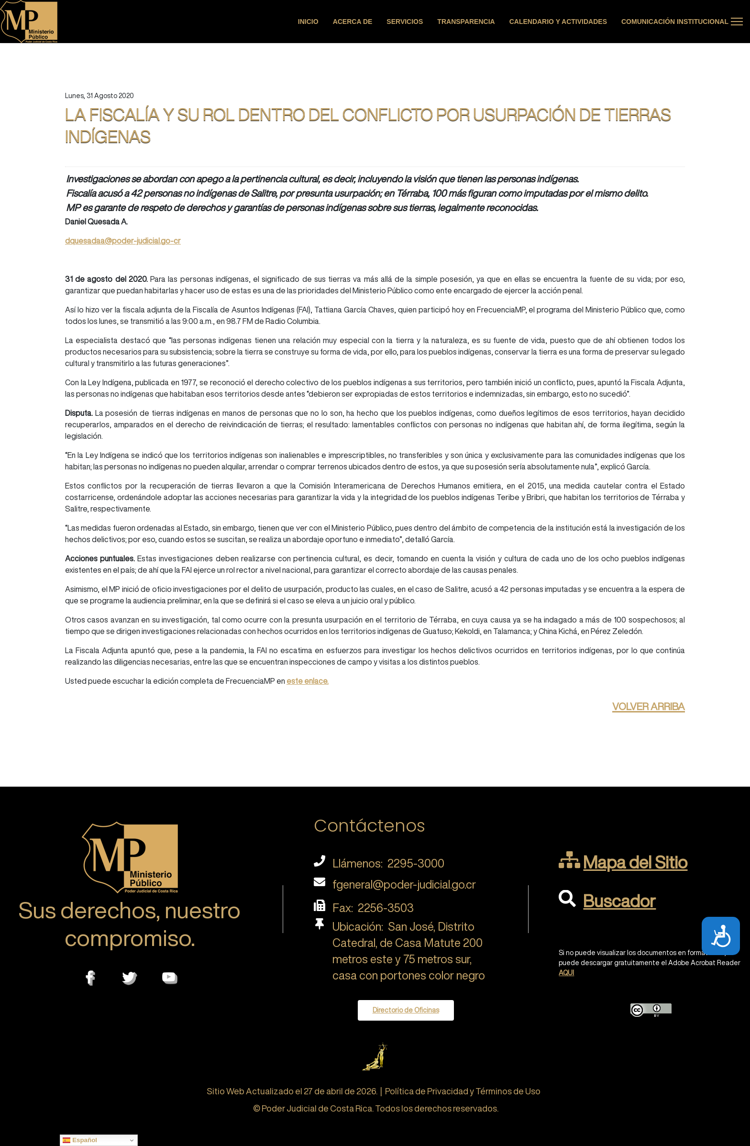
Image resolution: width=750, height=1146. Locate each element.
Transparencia (466, 21)
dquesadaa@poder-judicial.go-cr (123, 241)
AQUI (566, 972)
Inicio (308, 21)
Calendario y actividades (558, 21)
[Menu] (737, 21)
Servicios (404, 21)
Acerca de (353, 21)
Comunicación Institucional (674, 21)
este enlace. (308, 681)
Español (80, 1140)
